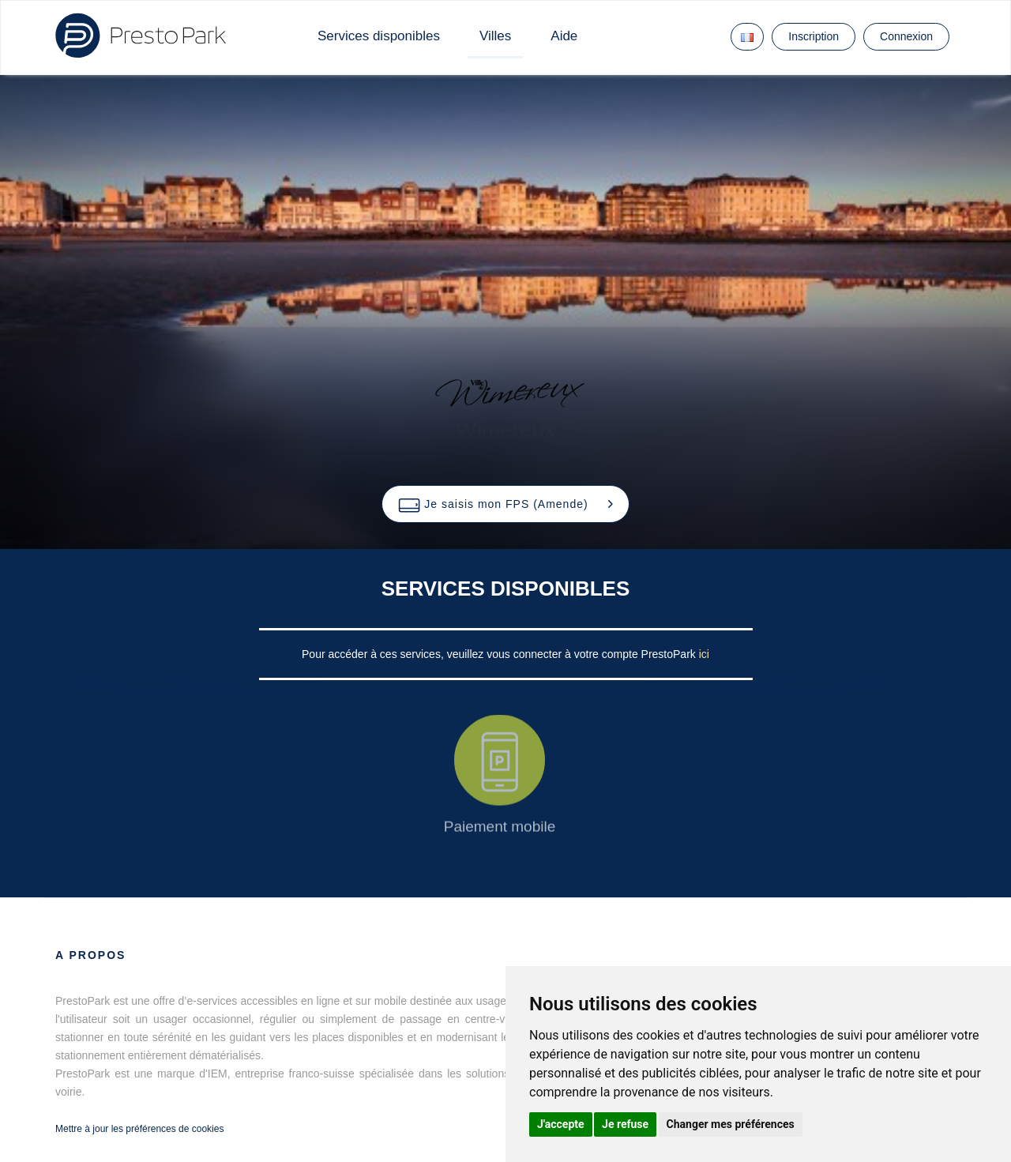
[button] (505, 504)
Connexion (906, 36)
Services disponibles (379, 35)
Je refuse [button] (625, 1124)
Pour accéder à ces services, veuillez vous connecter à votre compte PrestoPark (500, 654)
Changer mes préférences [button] (731, 1124)
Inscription (813, 36)
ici (704, 654)
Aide (564, 35)
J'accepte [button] (560, 1124)
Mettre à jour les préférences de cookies (139, 1128)
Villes (495, 35)
